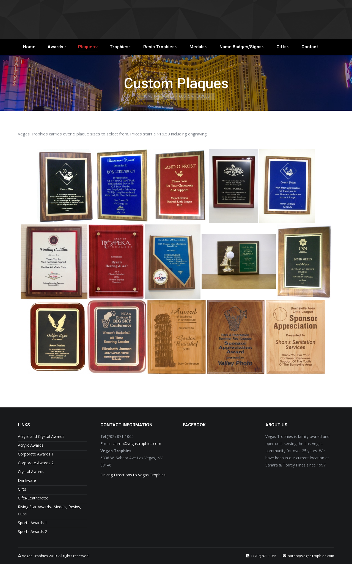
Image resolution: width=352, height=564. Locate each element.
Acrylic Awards (30, 445)
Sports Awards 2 (32, 531)
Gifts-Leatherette (33, 498)
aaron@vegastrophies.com (137, 443)
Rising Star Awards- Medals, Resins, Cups (49, 510)
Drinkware (27, 480)
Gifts (22, 489)
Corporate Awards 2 (36, 462)
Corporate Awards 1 (36, 454)
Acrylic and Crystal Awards (41, 436)
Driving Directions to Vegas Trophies (133, 474)
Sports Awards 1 (32, 522)
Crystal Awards (31, 471)
